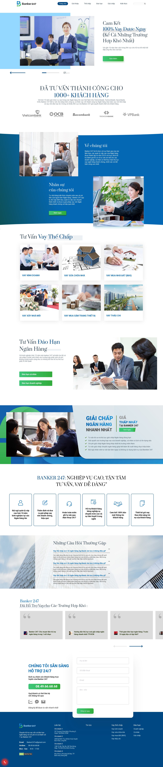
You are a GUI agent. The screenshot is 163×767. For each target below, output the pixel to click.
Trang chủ (62, 4)
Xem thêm (113, 59)
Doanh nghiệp (139, 729)
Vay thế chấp (117, 725)
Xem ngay (58, 213)
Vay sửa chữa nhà (118, 732)
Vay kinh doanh (117, 729)
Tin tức (89, 725)
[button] (17, 73)
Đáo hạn (99, 4)
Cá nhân (136, 732)
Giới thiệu (75, 4)
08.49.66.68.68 (46, 686)
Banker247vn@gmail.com (36, 742)
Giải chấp (111, 4)
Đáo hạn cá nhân (29, 374)
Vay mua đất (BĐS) (119, 735)
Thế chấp (87, 4)
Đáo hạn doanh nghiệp (32, 383)
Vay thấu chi (116, 739)
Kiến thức (123, 4)
